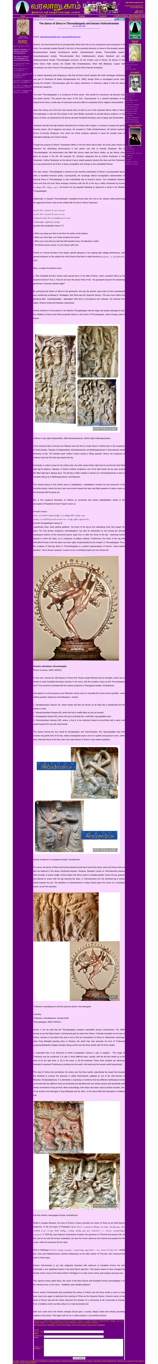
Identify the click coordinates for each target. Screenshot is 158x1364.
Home (23, 16)
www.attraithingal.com (71, 37)
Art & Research (49, 19)
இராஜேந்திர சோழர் (132, 100)
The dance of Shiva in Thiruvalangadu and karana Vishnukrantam (21, 58)
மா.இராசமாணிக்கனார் (132, 117)
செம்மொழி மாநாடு (132, 64)
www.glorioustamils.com (50, 37)
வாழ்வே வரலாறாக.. (132, 161)
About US (43, 16)
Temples (82, 16)
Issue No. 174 (37, 19)
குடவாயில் (129, 115)
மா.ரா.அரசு (129, 102)
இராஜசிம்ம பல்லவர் (132, 164)
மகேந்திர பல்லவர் (131, 113)
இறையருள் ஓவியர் (131, 111)
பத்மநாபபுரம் (130, 151)
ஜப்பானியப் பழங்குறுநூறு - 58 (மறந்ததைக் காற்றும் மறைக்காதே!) (22, 75)
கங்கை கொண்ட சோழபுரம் (134, 153)
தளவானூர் (129, 146)
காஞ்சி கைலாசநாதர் (132, 119)
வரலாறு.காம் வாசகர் (132, 109)
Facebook (102, 16)
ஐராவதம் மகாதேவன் (132, 104)
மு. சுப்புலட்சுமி (79, 26)
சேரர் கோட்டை (130, 62)
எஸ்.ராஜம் (129, 98)
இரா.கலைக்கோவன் (132, 106)
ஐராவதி (128, 66)
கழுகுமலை (129, 155)
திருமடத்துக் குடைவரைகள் (21, 46)
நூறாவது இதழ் (130, 93)
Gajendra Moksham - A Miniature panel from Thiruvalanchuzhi (21, 51)
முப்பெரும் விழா (131, 69)
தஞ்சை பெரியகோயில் (132, 122)
